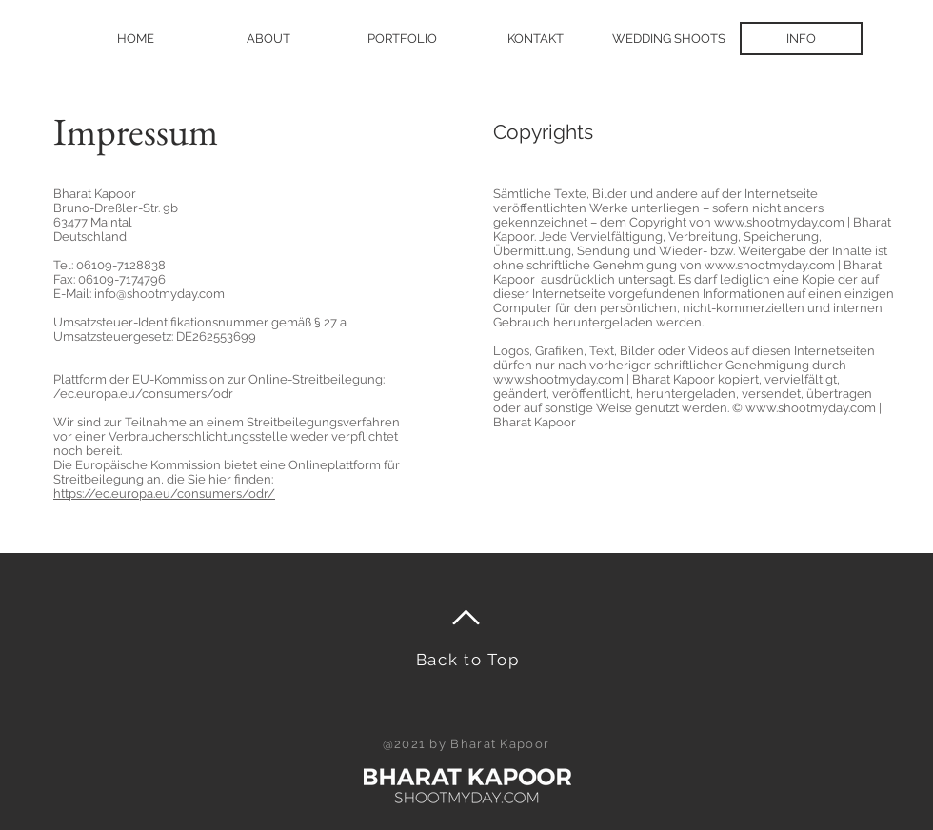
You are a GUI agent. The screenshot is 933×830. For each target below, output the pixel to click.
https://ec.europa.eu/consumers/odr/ (164, 493)
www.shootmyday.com (779, 222)
